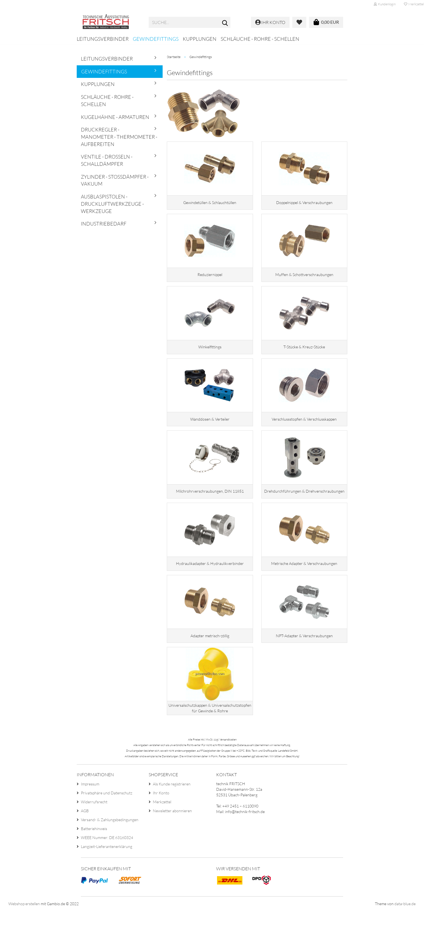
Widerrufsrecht (94, 815)
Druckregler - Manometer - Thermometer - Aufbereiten (119, 136)
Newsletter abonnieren (172, 824)
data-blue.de (405, 918)
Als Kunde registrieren (172, 797)
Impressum (90, 797)
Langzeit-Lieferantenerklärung (106, 860)
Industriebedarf (103, 224)
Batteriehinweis (94, 842)
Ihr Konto (161, 806)
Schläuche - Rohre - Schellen (260, 39)
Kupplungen (199, 39)
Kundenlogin (385, 4)
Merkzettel (162, 815)
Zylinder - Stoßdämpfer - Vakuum (115, 180)
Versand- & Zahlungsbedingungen (109, 833)
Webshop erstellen (24, 918)
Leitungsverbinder (103, 39)
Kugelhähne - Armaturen (115, 117)
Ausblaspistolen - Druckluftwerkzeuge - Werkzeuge (112, 203)
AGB (85, 824)
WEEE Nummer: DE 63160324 (107, 851)
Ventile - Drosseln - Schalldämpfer (106, 160)
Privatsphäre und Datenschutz (106, 806)
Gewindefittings (156, 39)
